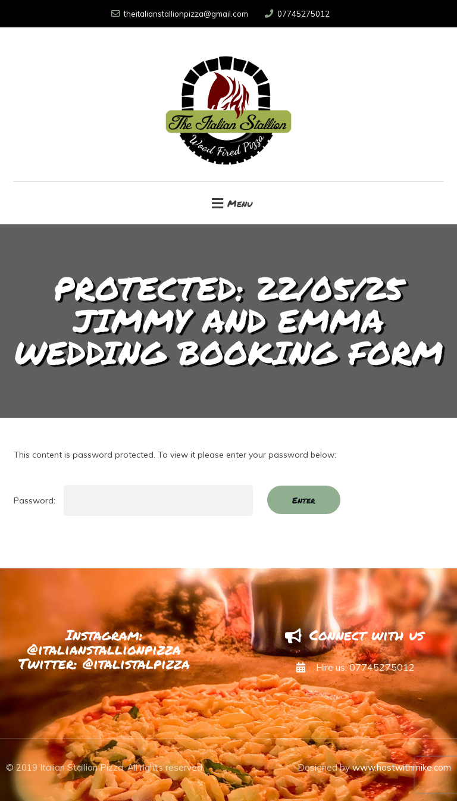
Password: (133, 500)
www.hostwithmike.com (401, 767)
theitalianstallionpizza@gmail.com (179, 13)
